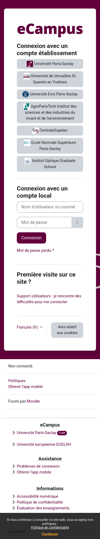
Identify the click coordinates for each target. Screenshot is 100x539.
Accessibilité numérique (37, 496)
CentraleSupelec (50, 130)
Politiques (17, 380)
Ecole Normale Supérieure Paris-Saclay (50, 145)
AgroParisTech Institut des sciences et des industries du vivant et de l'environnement (50, 112)
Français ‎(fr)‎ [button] (28, 327)
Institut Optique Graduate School (50, 163)
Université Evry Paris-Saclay (49, 94)
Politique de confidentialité (50, 527)
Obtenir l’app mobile (25, 386)
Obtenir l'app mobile (34, 472)
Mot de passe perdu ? (35, 250)
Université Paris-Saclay (50, 64)
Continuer (50, 534)
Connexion (31, 237)
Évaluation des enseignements (43, 508)
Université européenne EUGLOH (44, 444)
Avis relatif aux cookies (67, 330)
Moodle (33, 401)
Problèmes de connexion (38, 466)
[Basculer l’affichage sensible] (77, 222)
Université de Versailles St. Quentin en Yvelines (50, 78)
